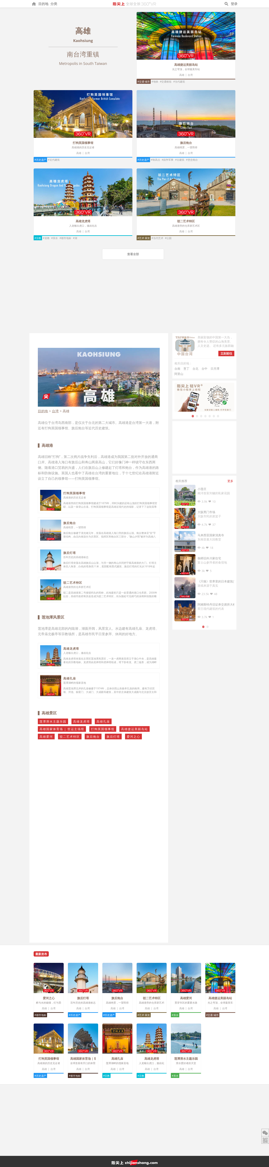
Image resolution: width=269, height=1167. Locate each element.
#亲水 (54, 238)
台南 (177, 369)
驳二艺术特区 (186, 221)
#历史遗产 (40, 160)
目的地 (43, 3)
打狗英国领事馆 (83, 143)
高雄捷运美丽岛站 (186, 65)
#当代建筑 (179, 81)
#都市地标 (65, 238)
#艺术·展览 (143, 238)
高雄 (181, 75)
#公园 (168, 238)
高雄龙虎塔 (83, 221)
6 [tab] (214, 416)
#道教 (46, 238)
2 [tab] (197, 416)
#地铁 (155, 81)
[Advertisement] (134, 301)
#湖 (75, 238)
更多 (230, 481)
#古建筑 (179, 160)
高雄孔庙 (69, 678)
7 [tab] (218, 416)
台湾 (190, 75)
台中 (204, 369)
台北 (195, 369)
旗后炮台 (186, 143)
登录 (234, 3)
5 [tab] (210, 416)
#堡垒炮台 (192, 160)
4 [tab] (205, 416)
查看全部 (133, 254)
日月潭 (215, 369)
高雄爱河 (46, 737)
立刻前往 (226, 353)
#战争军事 (168, 160)
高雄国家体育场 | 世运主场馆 (62, 729)
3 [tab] (201, 416)
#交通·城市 (143, 81)
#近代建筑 (54, 160)
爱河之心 (133, 737)
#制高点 (155, 160)
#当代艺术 (157, 238)
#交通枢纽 (166, 81)
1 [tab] (193, 416)
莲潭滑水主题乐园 (53, 721)
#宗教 (37, 238)
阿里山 (178, 374)
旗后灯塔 (69, 553)
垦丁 (186, 369)
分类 (53, 3)
